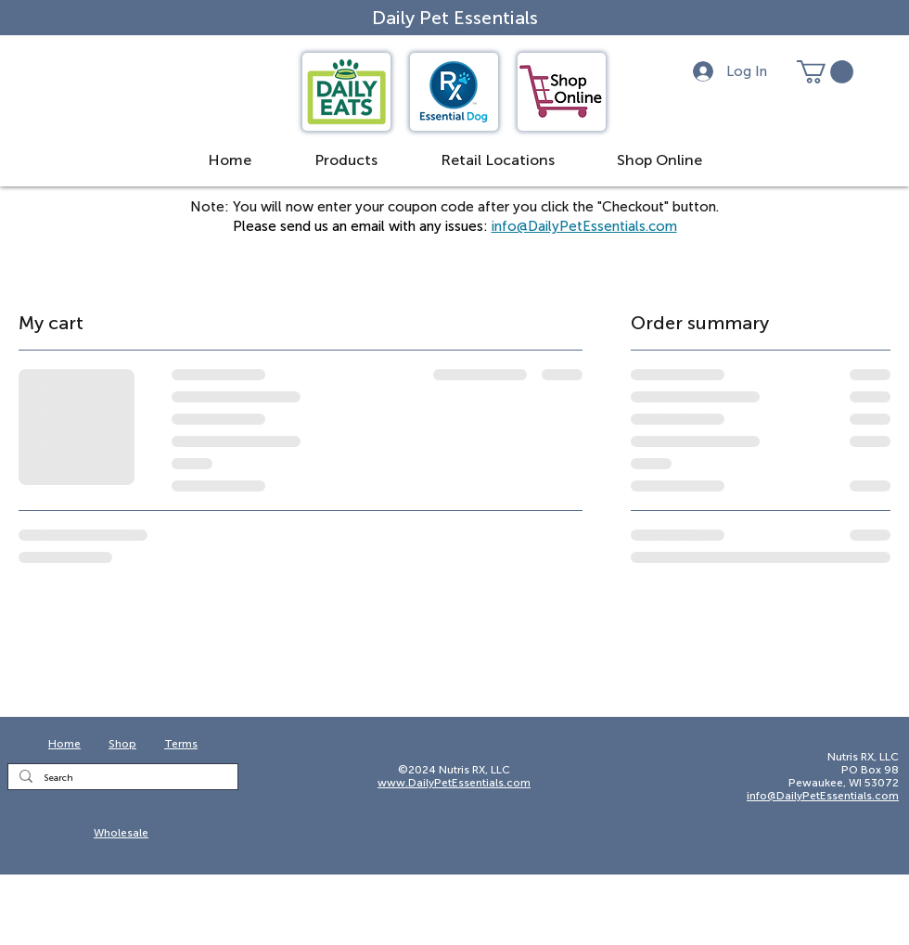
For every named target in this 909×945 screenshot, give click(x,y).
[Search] (121, 778)
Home (64, 743)
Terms (181, 743)
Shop (122, 743)
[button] (229, 160)
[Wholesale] (123, 833)
